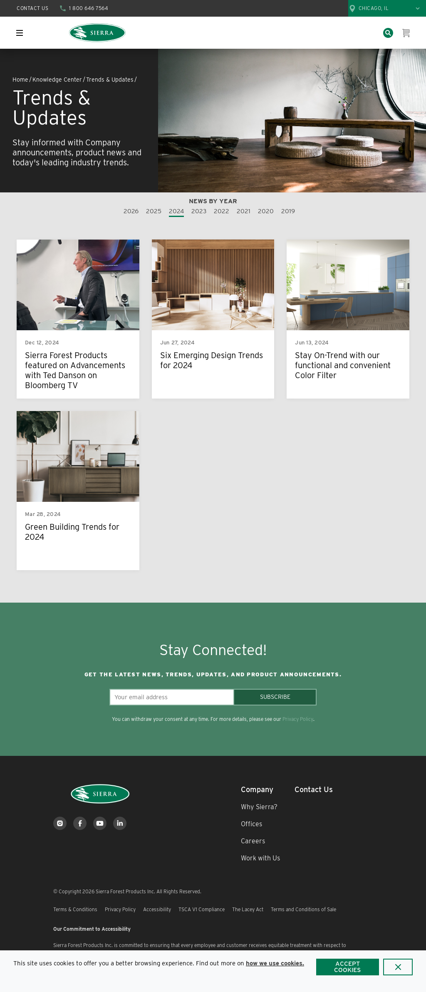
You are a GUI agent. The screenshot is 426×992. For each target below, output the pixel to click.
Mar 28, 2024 (43, 514)
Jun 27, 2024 (177, 342)
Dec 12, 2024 (42, 342)
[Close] (398, 967)
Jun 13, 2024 (312, 342)
